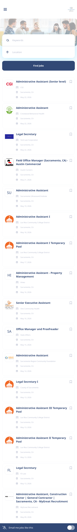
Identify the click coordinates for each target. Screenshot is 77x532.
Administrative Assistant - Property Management (39, 274)
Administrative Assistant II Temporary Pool (41, 439)
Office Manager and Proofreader (37, 329)
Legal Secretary (26, 134)
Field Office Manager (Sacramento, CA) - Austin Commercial (42, 162)
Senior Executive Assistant (33, 302)
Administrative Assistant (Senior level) (41, 81)
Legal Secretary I (27, 381)
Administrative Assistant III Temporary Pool (41, 409)
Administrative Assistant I (33, 216)
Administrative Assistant (32, 108)
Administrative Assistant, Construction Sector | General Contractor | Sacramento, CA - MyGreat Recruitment (42, 497)
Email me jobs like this (21, 527)
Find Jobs (38, 65)
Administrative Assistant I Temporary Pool (40, 244)
